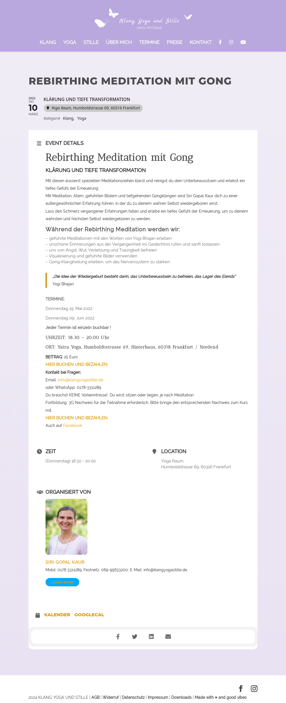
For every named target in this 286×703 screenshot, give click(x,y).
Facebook (72, 425)
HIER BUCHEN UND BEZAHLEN (77, 364)
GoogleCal (89, 614)
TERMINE (149, 42)
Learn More (62, 582)
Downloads (181, 697)
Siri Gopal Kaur (65, 562)
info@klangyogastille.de (80, 379)
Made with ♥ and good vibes (220, 697)
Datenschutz (133, 697)
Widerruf (111, 697)
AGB (95, 697)
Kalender (57, 614)
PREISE (174, 42)
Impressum (158, 697)
